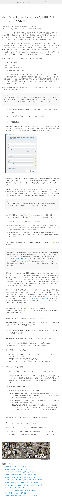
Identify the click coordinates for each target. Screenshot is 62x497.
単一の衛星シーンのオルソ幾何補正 (15, 493)
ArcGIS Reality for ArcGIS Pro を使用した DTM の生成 (20, 474)
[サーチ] (45, 2)
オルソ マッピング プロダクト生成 (15, 487)
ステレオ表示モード (22, 258)
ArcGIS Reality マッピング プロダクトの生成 (18, 469)
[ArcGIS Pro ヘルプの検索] (29, 2)
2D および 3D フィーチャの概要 (39, 298)
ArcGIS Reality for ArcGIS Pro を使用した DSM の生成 (20, 477)
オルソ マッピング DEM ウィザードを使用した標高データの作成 (24, 490)
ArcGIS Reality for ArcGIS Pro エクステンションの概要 (21, 495)
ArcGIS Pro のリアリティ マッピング (15, 466)
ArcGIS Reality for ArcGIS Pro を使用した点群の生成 (20, 472)
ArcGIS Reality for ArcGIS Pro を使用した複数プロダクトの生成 (23, 485)
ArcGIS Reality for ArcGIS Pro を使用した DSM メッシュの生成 (23, 479)
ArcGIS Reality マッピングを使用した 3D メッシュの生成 (21, 482)
